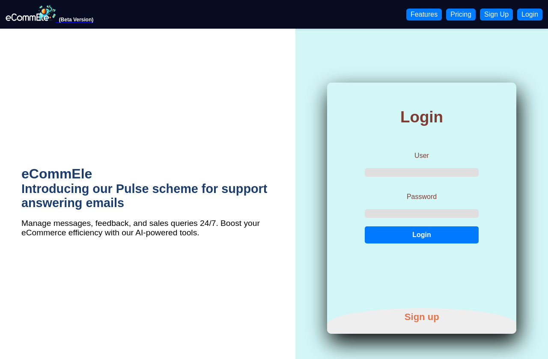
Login (529, 14)
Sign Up (496, 14)
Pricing (460, 14)
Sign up (422, 317)
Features (424, 14)
